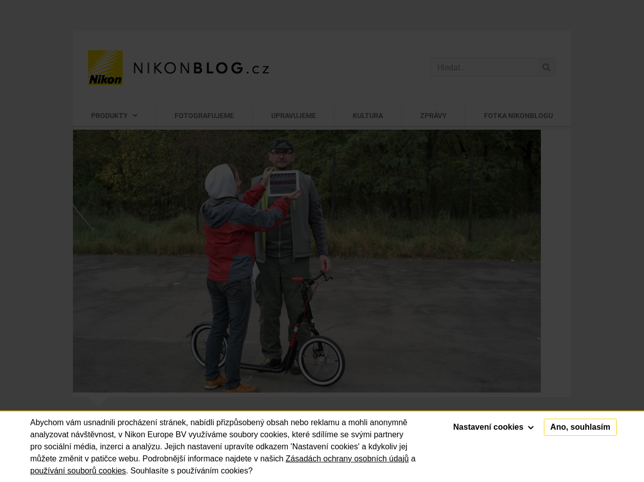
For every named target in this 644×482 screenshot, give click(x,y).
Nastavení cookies (493, 427)
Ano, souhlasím (580, 427)
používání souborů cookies (78, 470)
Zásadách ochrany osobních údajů (347, 458)
